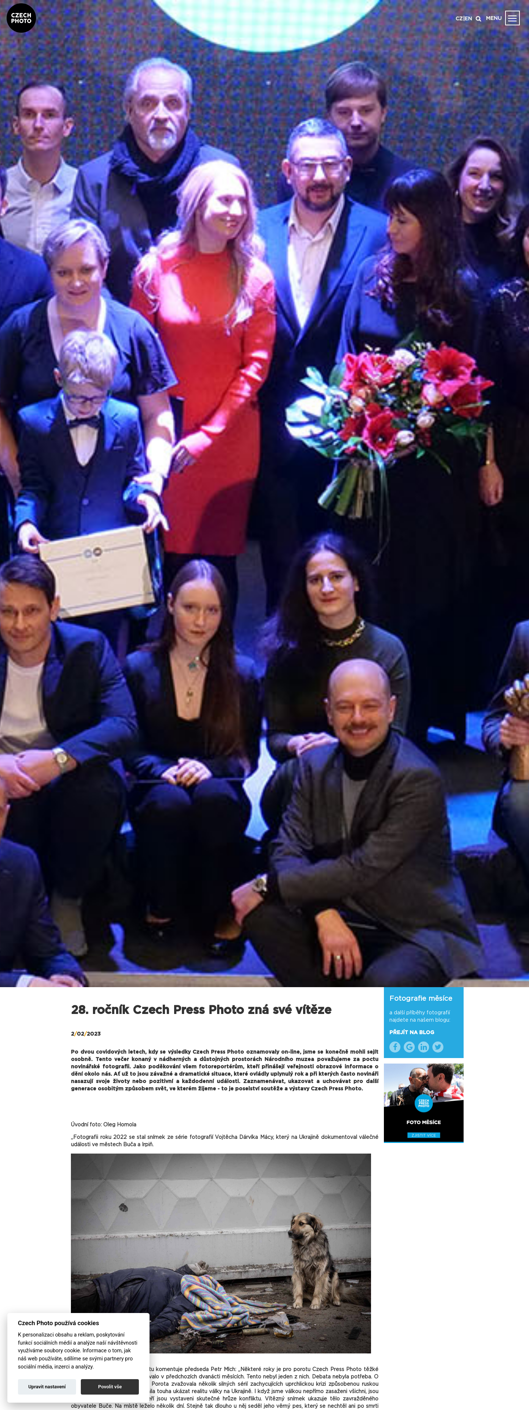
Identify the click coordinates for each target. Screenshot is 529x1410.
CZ (459, 18)
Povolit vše (110, 1386)
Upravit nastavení (47, 1386)
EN (468, 18)
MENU (494, 18)
